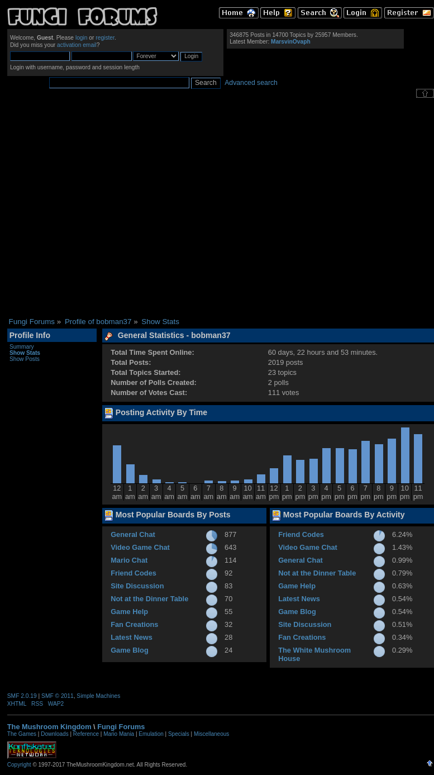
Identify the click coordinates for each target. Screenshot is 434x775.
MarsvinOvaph (291, 42)
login (81, 38)
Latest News (131, 637)
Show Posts (24, 359)
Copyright (19, 765)
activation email (77, 45)
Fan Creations (134, 624)
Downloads (54, 734)
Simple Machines (98, 696)
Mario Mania (118, 734)
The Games (21, 734)
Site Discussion (137, 586)
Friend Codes (133, 573)
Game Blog (130, 650)
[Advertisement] (107, 207)
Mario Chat (129, 560)
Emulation (151, 734)
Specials (178, 734)
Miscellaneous (211, 734)
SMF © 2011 (57, 696)
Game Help (129, 611)
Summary (21, 347)
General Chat (133, 534)
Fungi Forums (121, 726)
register (105, 38)
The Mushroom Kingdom (49, 726)
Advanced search (251, 83)
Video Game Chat (140, 547)
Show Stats (24, 353)
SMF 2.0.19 (22, 696)
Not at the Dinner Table (149, 599)
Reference (86, 734)
